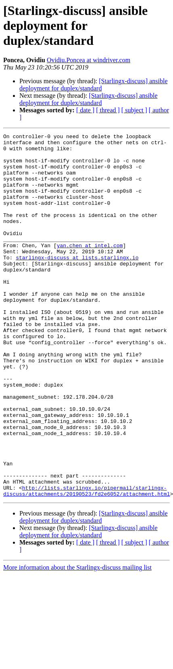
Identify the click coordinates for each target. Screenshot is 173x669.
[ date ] (85, 110)
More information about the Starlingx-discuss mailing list (77, 640)
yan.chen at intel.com (90, 268)
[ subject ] (134, 110)
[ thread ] (108, 110)
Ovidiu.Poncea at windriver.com (88, 60)
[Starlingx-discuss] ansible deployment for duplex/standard (93, 85)
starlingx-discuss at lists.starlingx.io (77, 282)
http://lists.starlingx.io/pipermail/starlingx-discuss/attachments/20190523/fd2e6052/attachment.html (86, 562)
